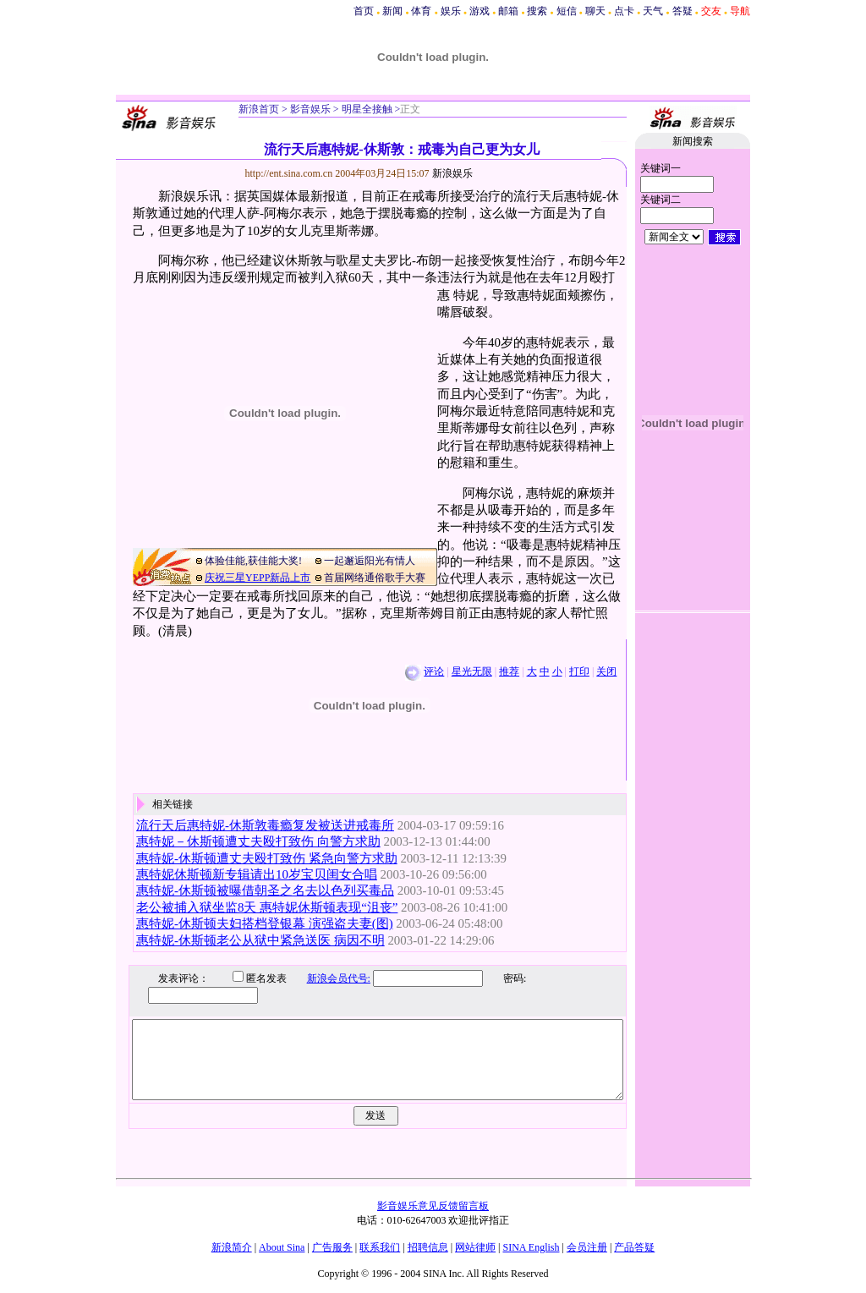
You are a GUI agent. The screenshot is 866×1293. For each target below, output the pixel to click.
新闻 (392, 11)
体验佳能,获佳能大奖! (253, 561)
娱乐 (451, 11)
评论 (434, 671)
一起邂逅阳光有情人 (369, 561)
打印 (579, 671)
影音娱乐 (310, 109)
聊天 (595, 11)
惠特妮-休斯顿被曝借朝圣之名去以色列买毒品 (265, 890)
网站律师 (475, 1247)
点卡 (624, 11)
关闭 (606, 671)
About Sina (281, 1247)
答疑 (682, 11)
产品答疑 (634, 1247)
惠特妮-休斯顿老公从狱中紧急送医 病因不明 (260, 940)
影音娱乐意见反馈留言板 (433, 1206)
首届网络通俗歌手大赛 (374, 577)
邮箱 (508, 11)
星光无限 (472, 671)
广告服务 (332, 1247)
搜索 (537, 11)
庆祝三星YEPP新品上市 (257, 577)
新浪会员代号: (326, 978)
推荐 (509, 671)
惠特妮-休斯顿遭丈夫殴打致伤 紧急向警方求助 (266, 858)
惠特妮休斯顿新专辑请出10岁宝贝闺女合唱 (256, 874)
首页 (364, 11)
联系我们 (379, 1247)
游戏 (479, 11)
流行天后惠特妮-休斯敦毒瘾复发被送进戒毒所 (265, 825)
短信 (566, 11)
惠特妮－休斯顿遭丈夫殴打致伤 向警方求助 (258, 841)
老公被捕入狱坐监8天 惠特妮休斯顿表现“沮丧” (266, 907)
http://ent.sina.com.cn (290, 173)
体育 (421, 11)
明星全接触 (365, 109)
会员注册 (587, 1247)
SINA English (530, 1247)
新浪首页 (258, 109)
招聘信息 (428, 1247)
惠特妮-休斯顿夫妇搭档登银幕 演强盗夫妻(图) (264, 923)
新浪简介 (231, 1247)
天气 (653, 11)
